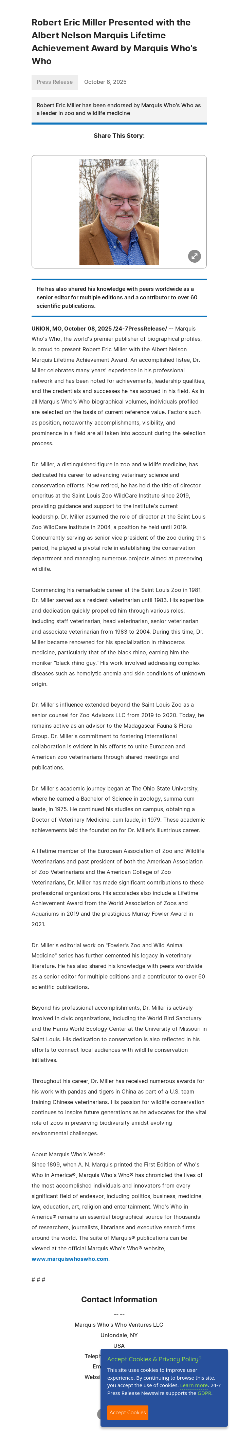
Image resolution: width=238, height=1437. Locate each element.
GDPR (204, 1392)
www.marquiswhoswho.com (70, 1259)
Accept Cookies (128, 1412)
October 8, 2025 (105, 82)
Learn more (194, 1385)
